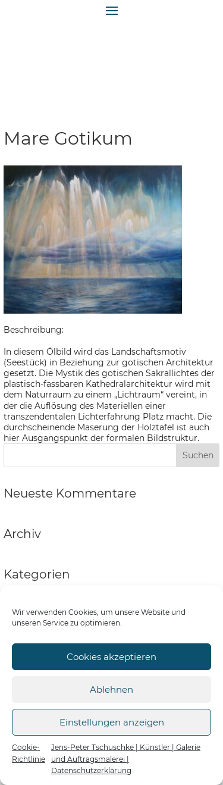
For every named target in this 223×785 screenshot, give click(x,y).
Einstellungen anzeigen (111, 722)
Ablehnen (111, 689)
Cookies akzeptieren (111, 656)
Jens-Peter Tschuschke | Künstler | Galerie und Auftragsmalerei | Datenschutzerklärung (125, 758)
